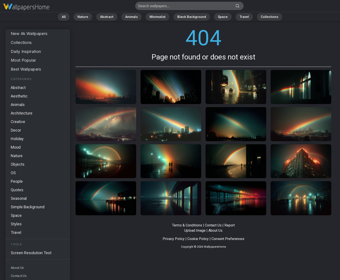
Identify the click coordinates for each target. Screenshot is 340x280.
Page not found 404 (26, 7)
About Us (17, 268)
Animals (131, 17)
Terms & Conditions (187, 225)
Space (223, 17)
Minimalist (158, 17)
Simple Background (27, 207)
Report (229, 225)
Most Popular (23, 60)
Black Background (191, 17)
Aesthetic (19, 96)
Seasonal (19, 198)
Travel (244, 17)
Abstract (106, 17)
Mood (16, 147)
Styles (16, 224)
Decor (16, 130)
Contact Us (19, 276)
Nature (83, 17)
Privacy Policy (174, 239)
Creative (18, 121)
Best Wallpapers (26, 69)
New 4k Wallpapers (29, 33)
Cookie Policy (198, 239)
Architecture (21, 113)
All (64, 17)
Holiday (17, 138)
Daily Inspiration (26, 51)
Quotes (17, 190)
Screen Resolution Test (31, 252)
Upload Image (195, 230)
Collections (269, 17)
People (17, 181)
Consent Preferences (227, 239)
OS (13, 172)
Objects (18, 164)
